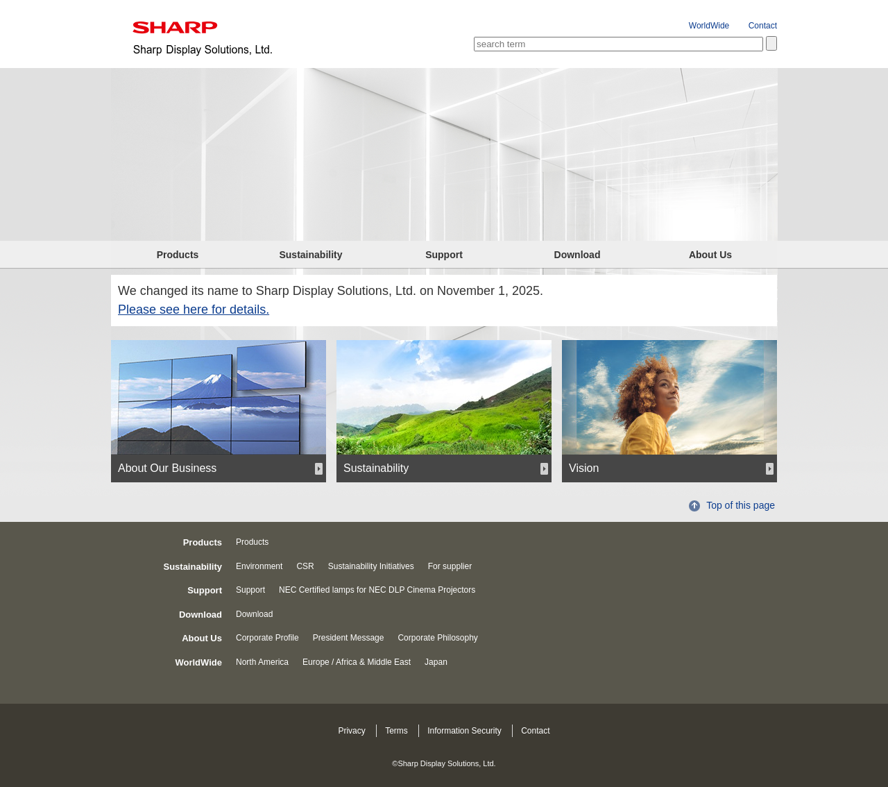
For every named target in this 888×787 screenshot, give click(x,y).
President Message (348, 638)
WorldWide (709, 26)
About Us (710, 254)
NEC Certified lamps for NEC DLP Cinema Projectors (377, 590)
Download (577, 254)
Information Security (464, 731)
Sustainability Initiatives (371, 566)
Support (444, 254)
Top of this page (740, 505)
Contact (763, 26)
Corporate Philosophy (437, 638)
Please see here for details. (193, 309)
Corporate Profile (267, 638)
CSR (305, 566)
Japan (436, 662)
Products (178, 254)
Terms (396, 731)
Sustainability (310, 254)
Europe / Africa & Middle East (356, 662)
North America (262, 662)
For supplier (450, 566)
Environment (259, 566)
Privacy (351, 731)
